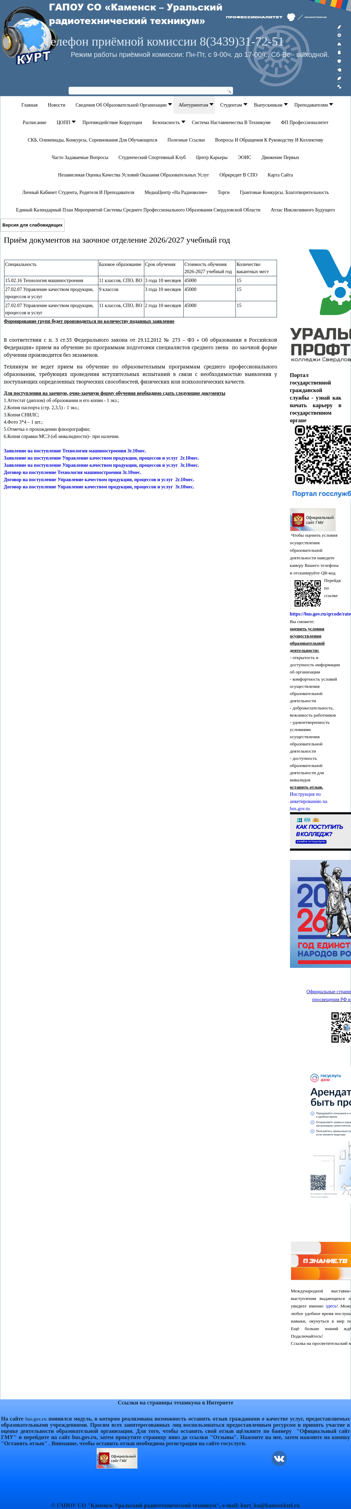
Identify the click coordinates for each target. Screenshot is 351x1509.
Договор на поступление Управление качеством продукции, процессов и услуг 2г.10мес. (99, 479)
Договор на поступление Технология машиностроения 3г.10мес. (72, 472)
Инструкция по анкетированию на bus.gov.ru (308, 801)
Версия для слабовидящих (32, 225)
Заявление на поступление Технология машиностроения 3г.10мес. (75, 450)
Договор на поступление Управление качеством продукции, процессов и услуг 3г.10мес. (99, 486)
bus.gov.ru (36, 1419)
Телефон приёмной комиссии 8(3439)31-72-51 (163, 41)
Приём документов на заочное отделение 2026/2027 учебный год (117, 239)
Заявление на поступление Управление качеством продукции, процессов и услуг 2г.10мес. (101, 458)
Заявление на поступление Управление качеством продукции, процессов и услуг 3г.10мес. (101, 465)
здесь (331, 1306)
